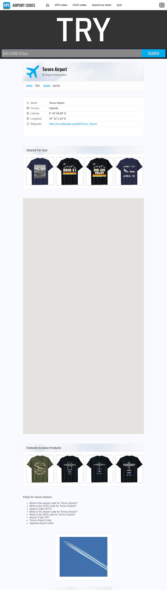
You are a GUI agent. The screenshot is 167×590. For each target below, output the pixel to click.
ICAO (46, 86)
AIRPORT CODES (19, 5)
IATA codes (61, 5)
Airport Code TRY (39, 517)
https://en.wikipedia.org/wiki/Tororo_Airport (73, 124)
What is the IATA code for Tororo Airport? (52, 514)
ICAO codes (79, 5)
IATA (29, 86)
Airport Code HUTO (40, 508)
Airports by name (101, 5)
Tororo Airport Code (40, 520)
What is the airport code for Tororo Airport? (53, 503)
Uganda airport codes (41, 523)
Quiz (119, 5)
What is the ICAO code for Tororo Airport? (52, 506)
